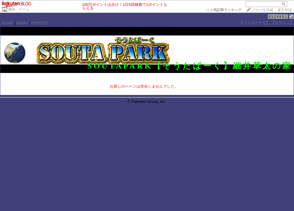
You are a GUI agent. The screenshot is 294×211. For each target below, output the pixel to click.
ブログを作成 (262, 10)
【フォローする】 (254, 23)
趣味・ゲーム (18, 9)
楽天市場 (285, 10)
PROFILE (39, 23)
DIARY (22, 23)
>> (223, 10)
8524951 (278, 16)
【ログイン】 (282, 23)
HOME (7, 23)
